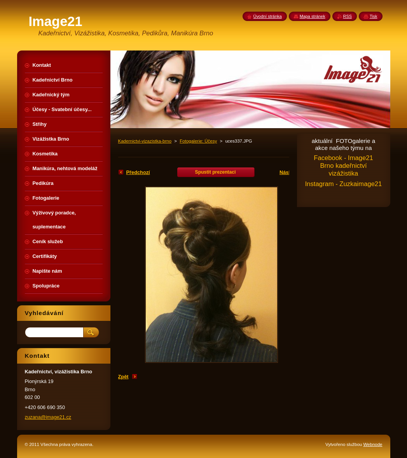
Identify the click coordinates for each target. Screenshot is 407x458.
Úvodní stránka (267, 16)
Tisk (373, 16)
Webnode (372, 444)
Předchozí (138, 172)
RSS (347, 16)
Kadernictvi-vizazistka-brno (145, 141)
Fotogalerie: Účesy (198, 141)
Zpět (123, 377)
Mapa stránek (312, 16)
